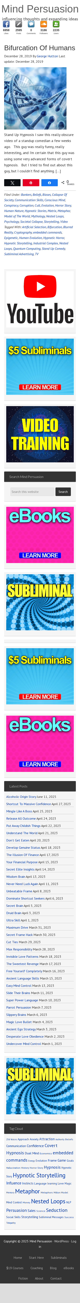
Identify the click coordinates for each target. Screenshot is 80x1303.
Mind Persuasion (40, 9)
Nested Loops (55, 216)
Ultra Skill (13, 920)
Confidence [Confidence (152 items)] (35, 1145)
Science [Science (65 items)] (40, 1210)
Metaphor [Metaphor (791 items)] (27, 1191)
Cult (37, 205)
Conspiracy (11, 205)
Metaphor (64, 211)
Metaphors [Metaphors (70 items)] (47, 1192)
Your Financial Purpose (22, 862)
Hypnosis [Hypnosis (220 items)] (52, 1167)
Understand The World (21, 833)
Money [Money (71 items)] (26, 1202)
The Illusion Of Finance (22, 855)
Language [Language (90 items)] (40, 1183)
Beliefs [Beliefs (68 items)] (69, 1139)
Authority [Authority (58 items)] (59, 1139)
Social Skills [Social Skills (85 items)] (13, 1217)
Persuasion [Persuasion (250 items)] (16, 1210)
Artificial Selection (34, 227)
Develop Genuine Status (23, 847)
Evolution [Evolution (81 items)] (41, 1160)
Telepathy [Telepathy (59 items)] (11, 1222)
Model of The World (17, 216)
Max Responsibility (19, 949)
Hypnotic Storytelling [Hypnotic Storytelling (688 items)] (39, 1175)
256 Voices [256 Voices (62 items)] (11, 1139)
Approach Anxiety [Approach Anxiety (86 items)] (28, 1139)
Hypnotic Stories (35, 211)
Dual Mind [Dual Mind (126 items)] (32, 1153)
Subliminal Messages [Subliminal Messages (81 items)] (51, 1217)
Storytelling (51, 221)
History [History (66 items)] (25, 1167)
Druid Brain (13, 913)
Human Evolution (30, 238)
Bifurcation (54, 227)
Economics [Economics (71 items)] (46, 1153)
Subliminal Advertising (19, 254)
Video (64, 221)
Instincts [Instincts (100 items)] (27, 1183)
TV (36, 254)
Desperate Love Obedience (25, 1036)
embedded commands (47, 232)
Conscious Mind (54, 200)
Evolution (47, 205)
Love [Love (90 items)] (61, 1183)
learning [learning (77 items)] (52, 1183)
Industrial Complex (45, 243)
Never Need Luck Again (22, 884)
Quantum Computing (27, 248)
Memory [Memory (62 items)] (10, 1192)
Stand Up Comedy (53, 248)
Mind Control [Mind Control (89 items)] (14, 1202)
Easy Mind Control (18, 985)
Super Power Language (22, 1000)
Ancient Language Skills (22, 978)
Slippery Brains (16, 1015)
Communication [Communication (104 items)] (16, 1146)
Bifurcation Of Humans (39, 48)
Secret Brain (14, 906)
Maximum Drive (17, 927)
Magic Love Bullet (19, 1022)
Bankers (26, 194)
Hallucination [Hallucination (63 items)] (13, 1167)
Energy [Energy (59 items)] (31, 1160)
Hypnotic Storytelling (18, 243)
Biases (46, 194)
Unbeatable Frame (19, 891)
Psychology (11, 221)
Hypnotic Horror (53, 238)
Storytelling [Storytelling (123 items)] (29, 1217)
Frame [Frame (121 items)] (52, 1160)
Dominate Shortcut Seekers (25, 898)
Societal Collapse (31, 221)
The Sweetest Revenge (22, 964)
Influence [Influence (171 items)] (13, 1183)
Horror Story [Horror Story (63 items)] (36, 1167)
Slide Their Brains (18, 993)
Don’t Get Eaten (17, 840)
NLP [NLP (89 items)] (68, 1202)
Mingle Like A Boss (19, 811)
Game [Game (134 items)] (62, 1160)
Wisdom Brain (15, 876)
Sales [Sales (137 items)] (32, 1210)
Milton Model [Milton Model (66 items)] (61, 1192)
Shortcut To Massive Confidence (28, 804)
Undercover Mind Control (23, 1044)
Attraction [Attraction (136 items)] (47, 1139)
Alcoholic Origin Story (21, 797)
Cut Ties (12, 942)
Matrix (52, 211)
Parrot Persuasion (18, 1007)
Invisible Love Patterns (22, 956)
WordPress (61, 1241)
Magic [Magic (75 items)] (68, 1183)
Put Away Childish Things (23, 826)
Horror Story (63, 205)
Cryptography (23, 232)
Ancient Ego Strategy (21, 1029)
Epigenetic (11, 238)
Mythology (38, 216)
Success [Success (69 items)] (69, 1217)
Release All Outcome (21, 818)
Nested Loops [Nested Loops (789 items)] (48, 1201)
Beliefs (37, 194)
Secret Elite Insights (20, 869)
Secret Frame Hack (19, 935)
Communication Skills (29, 200)
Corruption (26, 205)
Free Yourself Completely (24, 971)
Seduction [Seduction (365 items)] (57, 1210)
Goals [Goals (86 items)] (70, 1160)
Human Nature (13, 211)
